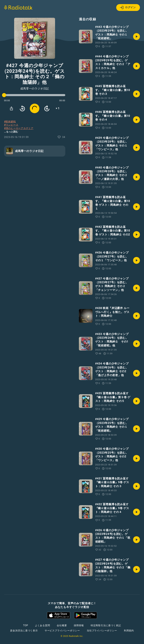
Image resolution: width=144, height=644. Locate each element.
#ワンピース (11, 124)
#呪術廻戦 (10, 121)
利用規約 (129, 630)
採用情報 (79, 625)
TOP (25, 625)
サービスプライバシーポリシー (62, 630)
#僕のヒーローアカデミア (18, 128)
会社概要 (62, 625)
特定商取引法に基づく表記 (106, 625)
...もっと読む (11, 131)
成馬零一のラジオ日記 (34, 88)
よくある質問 (42, 625)
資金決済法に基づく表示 (24, 630)
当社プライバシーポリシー (102, 630)
